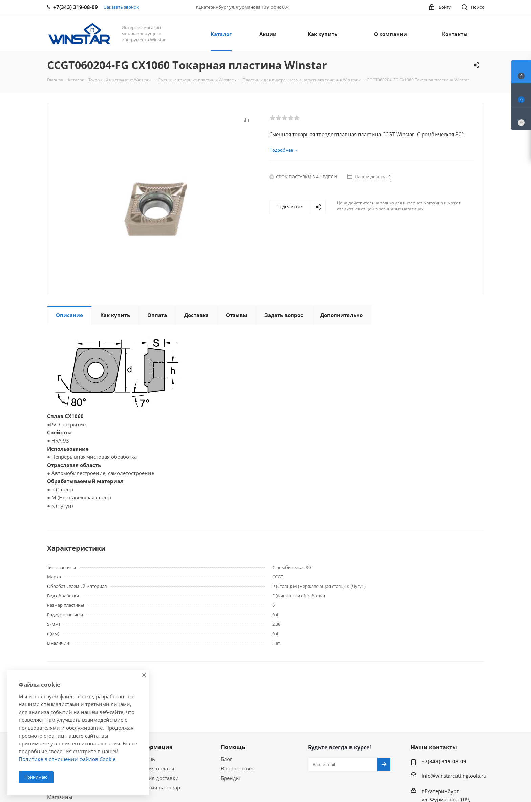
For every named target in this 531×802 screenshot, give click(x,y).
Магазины (59, 797)
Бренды (230, 778)
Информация (153, 747)
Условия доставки (156, 778)
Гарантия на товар (157, 787)
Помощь (233, 747)
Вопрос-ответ (237, 768)
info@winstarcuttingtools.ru (454, 775)
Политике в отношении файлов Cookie (67, 759)
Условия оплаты (154, 768)
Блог (226, 759)
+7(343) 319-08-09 (444, 761)
